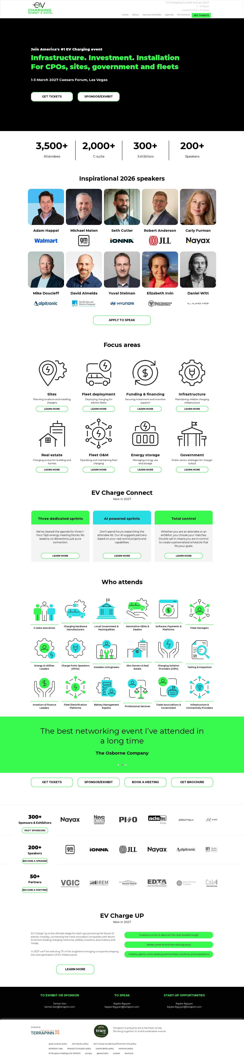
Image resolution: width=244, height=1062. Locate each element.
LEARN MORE (75, 969)
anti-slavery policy (80, 1044)
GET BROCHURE (192, 782)
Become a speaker (35, 861)
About (135, 14)
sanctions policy (126, 1048)
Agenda (169, 14)
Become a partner (34, 890)
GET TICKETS (52, 96)
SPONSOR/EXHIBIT (98, 96)
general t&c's (102, 1053)
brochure (129, 1053)
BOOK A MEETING (145, 782)
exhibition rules (56, 1048)
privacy (88, 1053)
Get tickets (201, 15)
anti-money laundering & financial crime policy (114, 1044)
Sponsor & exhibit (152, 14)
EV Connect (183, 14)
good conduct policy (58, 1044)
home (125, 14)
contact (116, 1053)
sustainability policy (105, 1048)
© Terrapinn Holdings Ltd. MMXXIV (64, 1053)
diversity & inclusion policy (79, 1048)
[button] (118, 764)
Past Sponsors (35, 830)
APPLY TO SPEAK (122, 320)
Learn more (52, 408)
